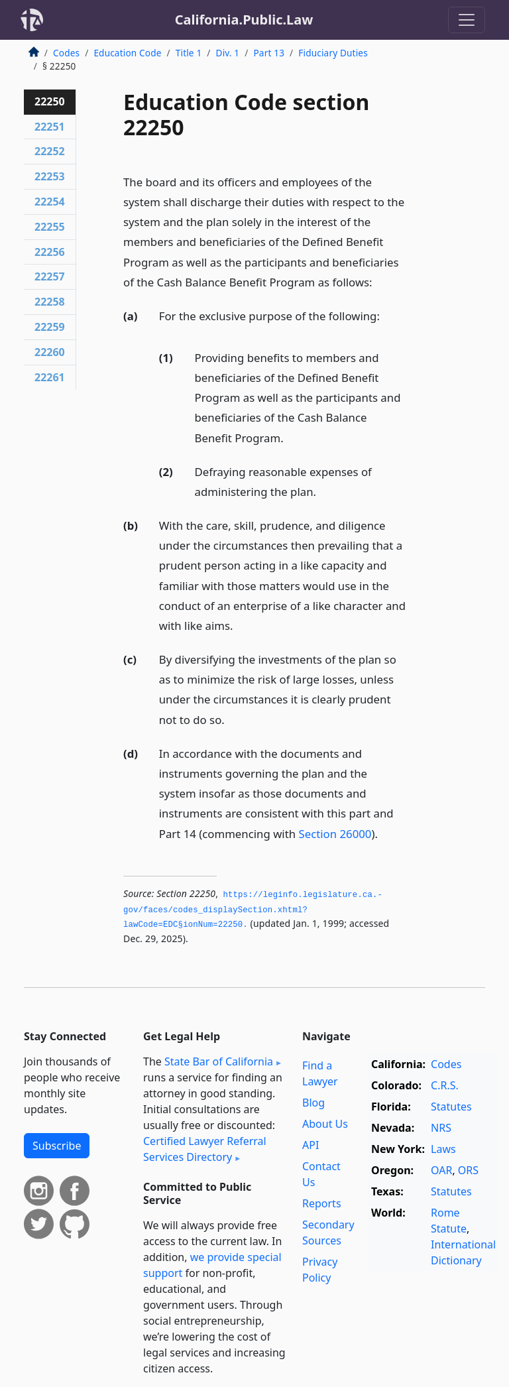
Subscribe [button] (56, 1145)
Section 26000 (334, 833)
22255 (49, 226)
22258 (49, 301)
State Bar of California (218, 1061)
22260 (49, 352)
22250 (49, 101)
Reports (321, 1203)
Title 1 (189, 52)
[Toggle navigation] (466, 20)
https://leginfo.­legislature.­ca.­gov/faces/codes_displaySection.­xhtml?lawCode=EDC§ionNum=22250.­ (252, 910)
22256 (49, 252)
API (310, 1145)
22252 (49, 151)
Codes (66, 52)
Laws (443, 1149)
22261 (49, 377)
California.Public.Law (244, 20)
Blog (313, 1102)
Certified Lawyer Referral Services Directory (204, 1149)
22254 (49, 201)
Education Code (127, 52)
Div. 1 (228, 52)
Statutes (451, 1106)
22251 (49, 126)
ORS (468, 1170)
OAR (441, 1170)
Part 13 (268, 52)
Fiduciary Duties (333, 52)
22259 (49, 327)
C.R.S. (445, 1085)
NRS (441, 1127)
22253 (49, 176)
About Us (325, 1123)
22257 (49, 276)
